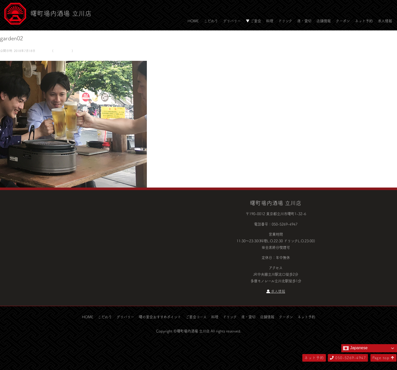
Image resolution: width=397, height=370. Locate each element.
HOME (193, 20)
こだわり (211, 20)
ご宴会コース (196, 316)
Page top (383, 357)
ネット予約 (364, 20)
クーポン (343, 20)
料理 (269, 20)
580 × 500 (43, 51)
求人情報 (385, 20)
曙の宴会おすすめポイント (160, 316)
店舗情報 (323, 20)
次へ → (18, 57)
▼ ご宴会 (253, 20)
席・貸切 (304, 20)
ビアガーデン (62, 51)
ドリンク (285, 20)
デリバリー (232, 20)
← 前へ (6, 57)
